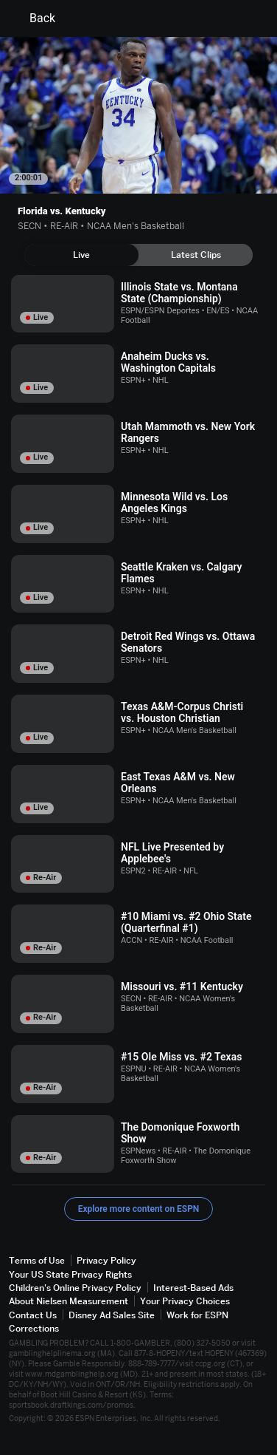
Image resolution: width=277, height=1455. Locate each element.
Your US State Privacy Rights (70, 1274)
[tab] (81, 255)
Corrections (34, 1328)
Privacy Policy (106, 1260)
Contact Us (33, 1315)
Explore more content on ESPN (139, 1209)
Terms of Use (37, 1260)
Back (33, 18)
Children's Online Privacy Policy (75, 1287)
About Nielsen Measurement (68, 1300)
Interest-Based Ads (193, 1287)
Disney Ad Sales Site (112, 1315)
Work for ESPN (197, 1315)
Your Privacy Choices (185, 1300)
